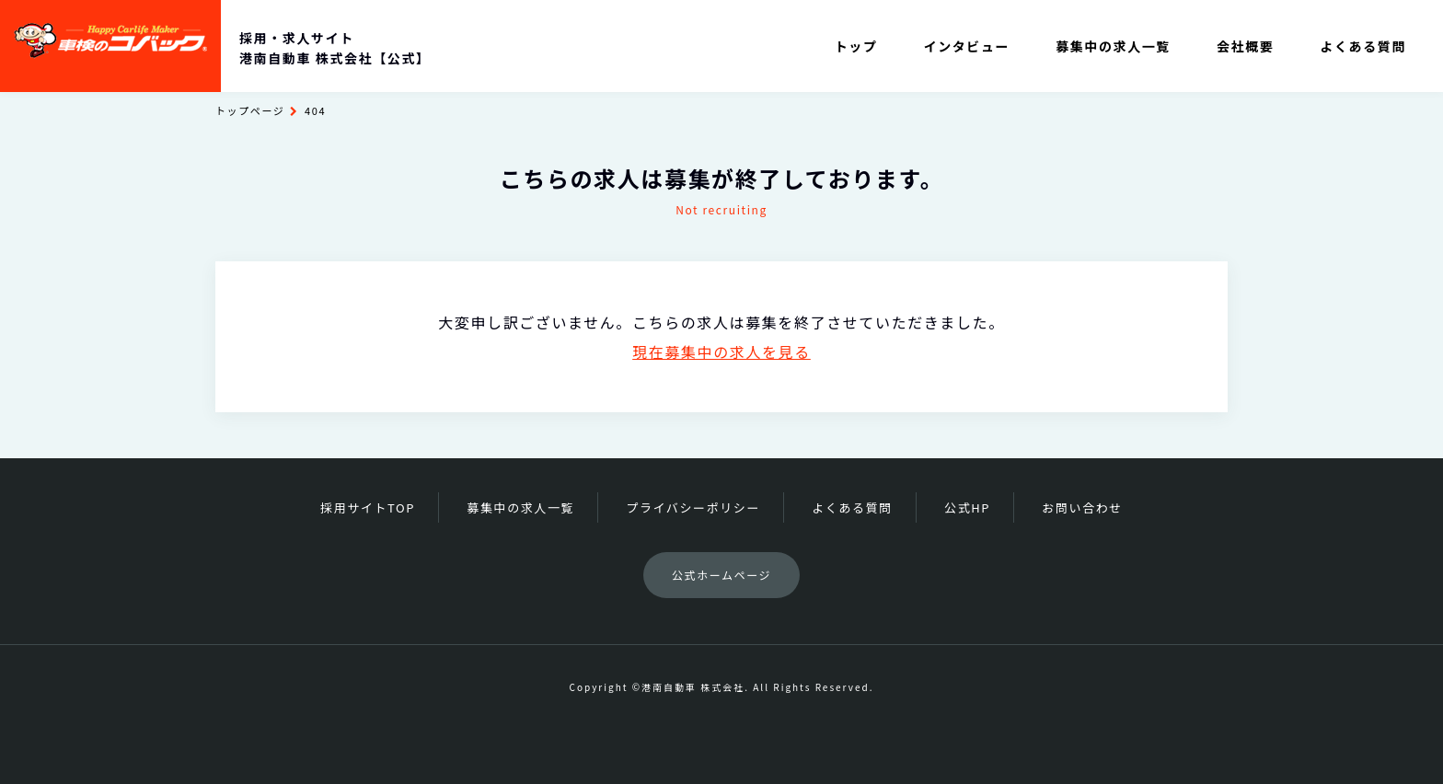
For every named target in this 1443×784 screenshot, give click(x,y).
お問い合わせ (1082, 507)
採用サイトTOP (367, 507)
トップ (856, 46)
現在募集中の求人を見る (721, 351)
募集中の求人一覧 (1113, 46)
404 (315, 110)
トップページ (249, 110)
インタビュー (967, 46)
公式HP (967, 507)
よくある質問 (1363, 46)
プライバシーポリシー (693, 507)
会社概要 (1245, 46)
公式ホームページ (721, 574)
